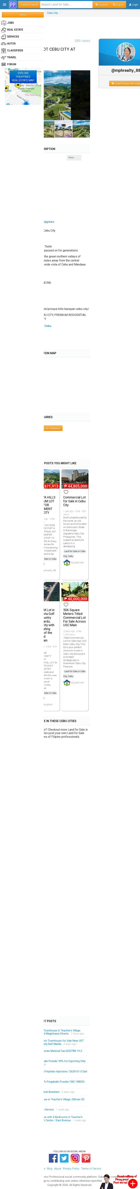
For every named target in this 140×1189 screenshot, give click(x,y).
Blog (49, 1168)
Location (101, 4)
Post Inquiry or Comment (46, 428)
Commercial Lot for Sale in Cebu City (74, 501)
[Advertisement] (70, 25)
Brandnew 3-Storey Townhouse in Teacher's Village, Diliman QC (47, 1099)
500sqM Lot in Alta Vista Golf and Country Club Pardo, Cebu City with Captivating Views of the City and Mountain (44, 625)
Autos (8, 43)
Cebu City (52, 12)
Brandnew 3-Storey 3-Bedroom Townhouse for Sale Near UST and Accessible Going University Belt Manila (47, 1042)
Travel (8, 57)
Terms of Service (91, 1168)
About (57, 1168)
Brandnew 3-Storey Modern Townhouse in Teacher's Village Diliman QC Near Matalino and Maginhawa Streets (45, 1032)
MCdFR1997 (77, 562)
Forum (8, 64)
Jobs (7, 23)
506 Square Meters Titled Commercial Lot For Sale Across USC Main (74, 617)
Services (10, 36)
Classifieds (12, 50)
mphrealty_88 (49, 570)
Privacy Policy (71, 1168)
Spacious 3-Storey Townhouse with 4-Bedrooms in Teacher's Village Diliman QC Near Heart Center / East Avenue (46, 1119)
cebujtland (47, 704)
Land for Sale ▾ (29, 4)
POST (23, 14)
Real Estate (12, 29)
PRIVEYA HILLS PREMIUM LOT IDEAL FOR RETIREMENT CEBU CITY (44, 505)
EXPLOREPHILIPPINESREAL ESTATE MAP (23, 77)
